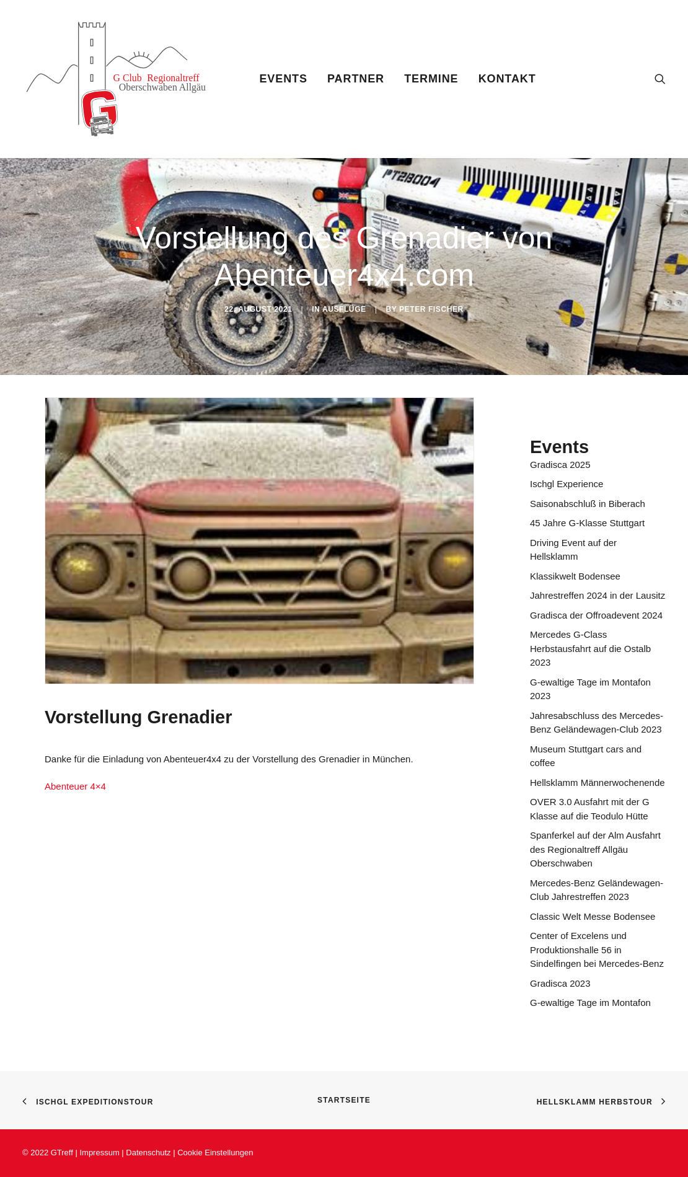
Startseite (344, 1100)
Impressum (99, 1152)
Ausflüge (344, 309)
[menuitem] (282, 78)
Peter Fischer (431, 309)
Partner (355, 79)
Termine (431, 79)
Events (283, 79)
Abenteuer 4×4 (75, 786)
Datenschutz (149, 1152)
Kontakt (507, 79)
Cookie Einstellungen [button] (215, 1152)
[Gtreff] (125, 79)
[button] (660, 78)
